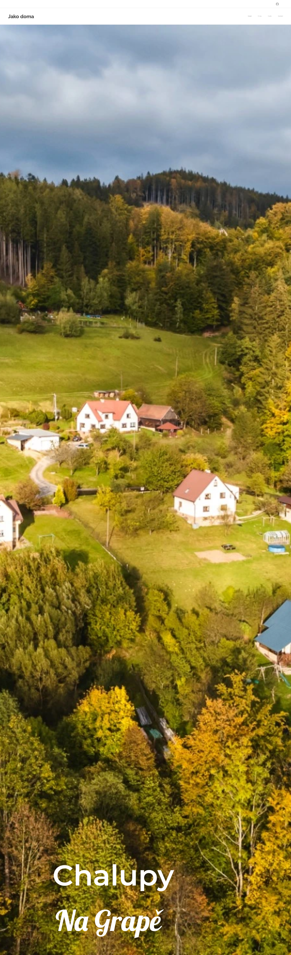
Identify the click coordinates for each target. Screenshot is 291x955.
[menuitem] (265, 16)
